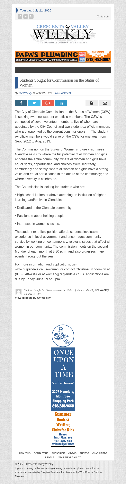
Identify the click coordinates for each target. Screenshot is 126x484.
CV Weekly (25, 93)
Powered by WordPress (79, 472)
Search (103, 16)
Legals (49, 457)
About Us (24, 453)
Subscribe (58, 453)
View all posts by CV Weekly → (34, 297)
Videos (72, 453)
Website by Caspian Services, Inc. (46, 472)
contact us (90, 468)
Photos (84, 453)
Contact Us (41, 453)
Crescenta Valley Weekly (38, 464)
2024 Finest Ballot (69, 457)
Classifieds (99, 453)
